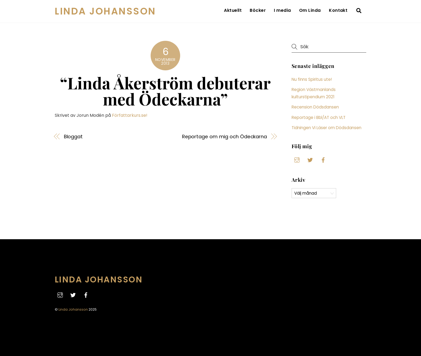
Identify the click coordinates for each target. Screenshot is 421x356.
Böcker (258, 10)
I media (282, 10)
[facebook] (323, 159)
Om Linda (310, 10)
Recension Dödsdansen (315, 107)
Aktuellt (233, 10)
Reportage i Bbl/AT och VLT (319, 117)
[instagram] (297, 159)
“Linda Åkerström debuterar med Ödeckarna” (165, 91)
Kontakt (338, 10)
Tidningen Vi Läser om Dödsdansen (326, 127)
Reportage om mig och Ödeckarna (224, 136)
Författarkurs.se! (129, 115)
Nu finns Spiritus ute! (312, 79)
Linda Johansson (73, 309)
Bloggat (73, 136)
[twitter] (310, 159)
